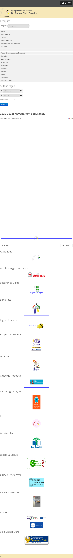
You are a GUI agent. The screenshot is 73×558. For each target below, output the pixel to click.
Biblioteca (4, 62)
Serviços (4, 47)
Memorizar (4, 100)
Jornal (3, 75)
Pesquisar (3, 26)
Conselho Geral (6, 81)
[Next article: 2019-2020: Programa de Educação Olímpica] (66, 245)
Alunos (3, 50)
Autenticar (4, 104)
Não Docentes (6, 59)
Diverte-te (32, 326)
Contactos (4, 78)
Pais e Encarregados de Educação (13, 53)
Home (3, 31)
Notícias (3, 71)
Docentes (4, 56)
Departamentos (6, 41)
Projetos (4, 68)
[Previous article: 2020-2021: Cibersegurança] (5, 245)
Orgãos (3, 37)
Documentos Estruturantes (10, 44)
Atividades (4, 65)
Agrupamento (5, 34)
